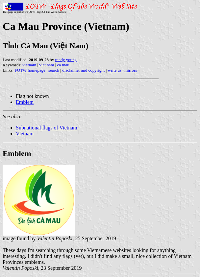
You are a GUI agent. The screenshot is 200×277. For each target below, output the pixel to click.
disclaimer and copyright (83, 70)
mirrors (130, 70)
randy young (66, 59)
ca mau (63, 64)
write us (115, 70)
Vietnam (25, 133)
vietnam (29, 64)
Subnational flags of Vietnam (46, 127)
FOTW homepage (29, 70)
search (53, 70)
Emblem (25, 102)
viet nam (46, 64)
